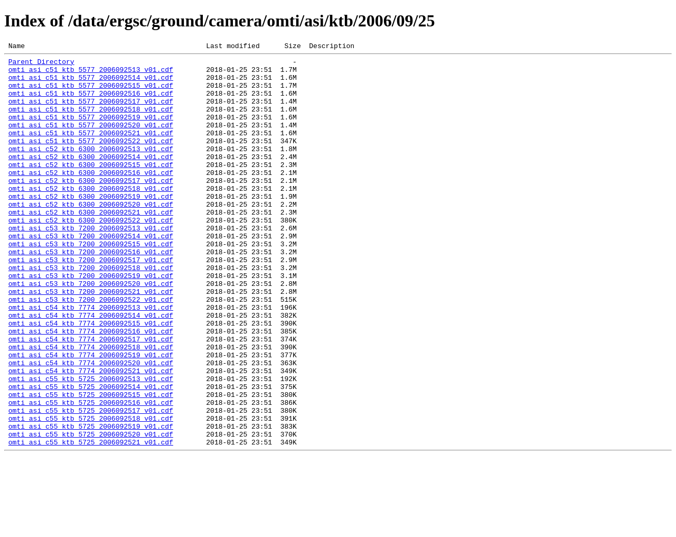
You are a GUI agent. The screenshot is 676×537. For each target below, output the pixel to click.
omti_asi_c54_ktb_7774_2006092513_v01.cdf (90, 359)
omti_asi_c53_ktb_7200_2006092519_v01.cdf (90, 321)
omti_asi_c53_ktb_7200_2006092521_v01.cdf (90, 340)
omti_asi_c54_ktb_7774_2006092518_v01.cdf (90, 407)
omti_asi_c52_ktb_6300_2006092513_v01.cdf (90, 169)
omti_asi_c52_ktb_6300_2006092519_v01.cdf (90, 226)
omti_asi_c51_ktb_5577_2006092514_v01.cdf (90, 83)
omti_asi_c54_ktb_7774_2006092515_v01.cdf (90, 378)
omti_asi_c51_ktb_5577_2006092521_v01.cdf (90, 150)
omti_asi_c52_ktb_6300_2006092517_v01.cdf (90, 207)
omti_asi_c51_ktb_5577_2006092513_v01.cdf (90, 74)
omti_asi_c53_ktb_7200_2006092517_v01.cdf (90, 302)
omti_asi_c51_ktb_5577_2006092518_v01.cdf (90, 121)
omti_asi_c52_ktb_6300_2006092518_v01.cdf (90, 216)
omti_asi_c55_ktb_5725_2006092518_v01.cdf (90, 492)
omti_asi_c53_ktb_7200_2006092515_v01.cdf (90, 283)
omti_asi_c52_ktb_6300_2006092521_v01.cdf (90, 245)
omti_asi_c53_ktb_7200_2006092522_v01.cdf (90, 350)
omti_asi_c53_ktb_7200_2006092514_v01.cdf (90, 274)
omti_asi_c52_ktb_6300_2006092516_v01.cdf (90, 197)
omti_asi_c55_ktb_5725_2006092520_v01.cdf (90, 511)
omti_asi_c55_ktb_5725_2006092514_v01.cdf (90, 454)
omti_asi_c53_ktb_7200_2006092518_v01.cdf (90, 312)
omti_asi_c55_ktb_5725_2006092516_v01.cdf (90, 473)
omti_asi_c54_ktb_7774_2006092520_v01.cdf (90, 426)
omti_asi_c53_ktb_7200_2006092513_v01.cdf (90, 264)
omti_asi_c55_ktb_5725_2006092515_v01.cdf (90, 464)
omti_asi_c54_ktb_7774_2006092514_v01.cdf (90, 369)
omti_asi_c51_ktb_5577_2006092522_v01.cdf (90, 159)
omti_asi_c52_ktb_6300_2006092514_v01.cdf (90, 178)
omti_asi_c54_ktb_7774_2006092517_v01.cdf (90, 397)
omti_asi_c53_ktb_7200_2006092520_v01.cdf (90, 331)
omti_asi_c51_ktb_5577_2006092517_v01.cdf (90, 112)
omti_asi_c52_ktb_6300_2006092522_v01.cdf (90, 255)
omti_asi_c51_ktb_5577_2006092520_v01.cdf (90, 140)
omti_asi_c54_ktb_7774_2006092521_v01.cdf (90, 435)
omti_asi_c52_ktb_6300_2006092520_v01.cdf (90, 235)
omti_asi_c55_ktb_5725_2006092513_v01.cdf (90, 445)
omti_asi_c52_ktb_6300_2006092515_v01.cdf (90, 188)
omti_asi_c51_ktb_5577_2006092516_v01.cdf (90, 102)
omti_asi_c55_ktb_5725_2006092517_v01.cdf (90, 483)
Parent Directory (41, 64)
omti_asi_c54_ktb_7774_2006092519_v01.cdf (90, 416)
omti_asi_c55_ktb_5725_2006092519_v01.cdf (90, 502)
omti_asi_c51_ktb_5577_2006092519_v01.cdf (90, 131)
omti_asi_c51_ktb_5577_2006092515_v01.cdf (90, 93)
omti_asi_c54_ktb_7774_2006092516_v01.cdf (90, 388)
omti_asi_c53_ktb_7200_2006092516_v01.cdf (90, 293)
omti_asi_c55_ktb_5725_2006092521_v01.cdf (90, 521)
